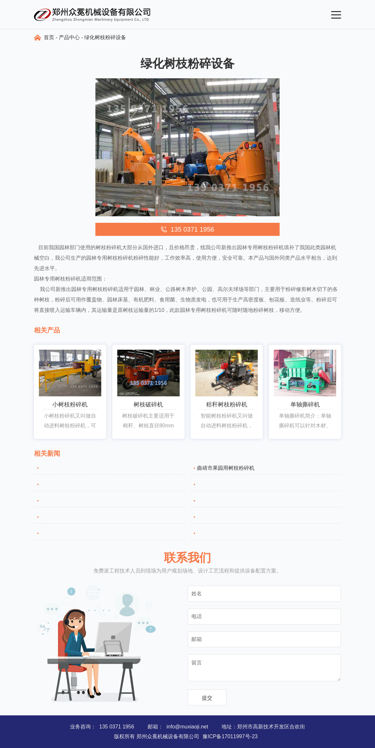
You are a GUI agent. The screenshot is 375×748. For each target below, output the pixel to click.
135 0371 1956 (116, 726)
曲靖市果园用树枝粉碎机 (225, 468)
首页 (49, 37)
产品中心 (69, 37)
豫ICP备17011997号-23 (230, 736)
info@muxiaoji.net (187, 726)
